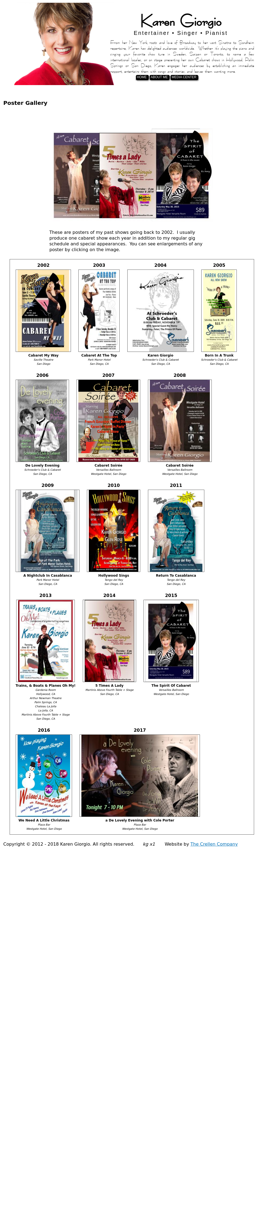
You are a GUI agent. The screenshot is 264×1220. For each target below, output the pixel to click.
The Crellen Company (214, 844)
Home (142, 77)
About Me (159, 77)
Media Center (184, 77)
